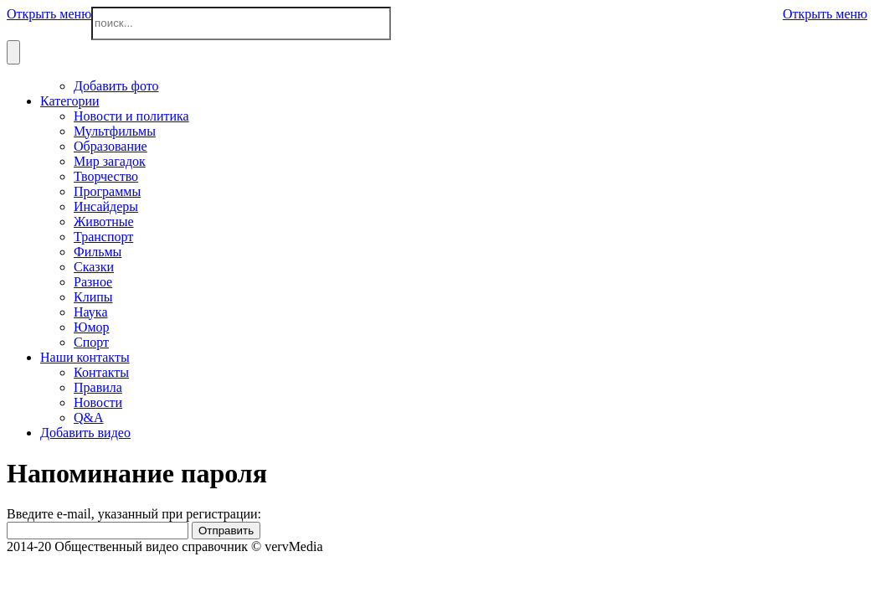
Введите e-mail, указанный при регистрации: (134, 514)
